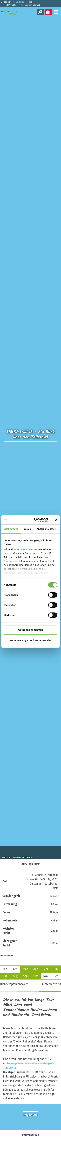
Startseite (20, 2)
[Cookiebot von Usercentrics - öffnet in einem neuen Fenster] (35, 520)
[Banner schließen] (56, 520)
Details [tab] (27, 528)
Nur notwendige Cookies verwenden (30, 640)
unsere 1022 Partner (26, 549)
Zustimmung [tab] (11, 528)
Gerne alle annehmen (30, 629)
